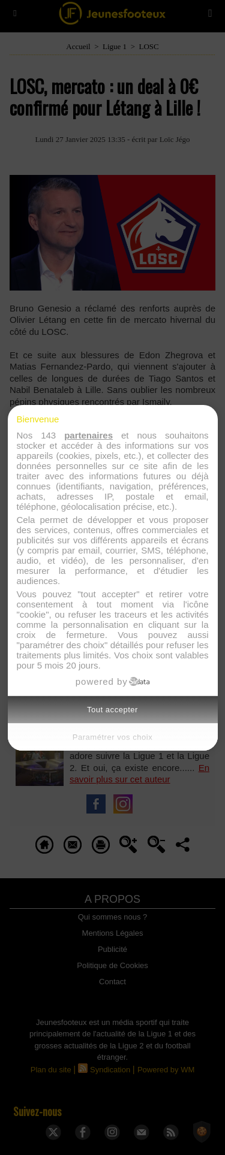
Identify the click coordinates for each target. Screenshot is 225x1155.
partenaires (88, 435)
